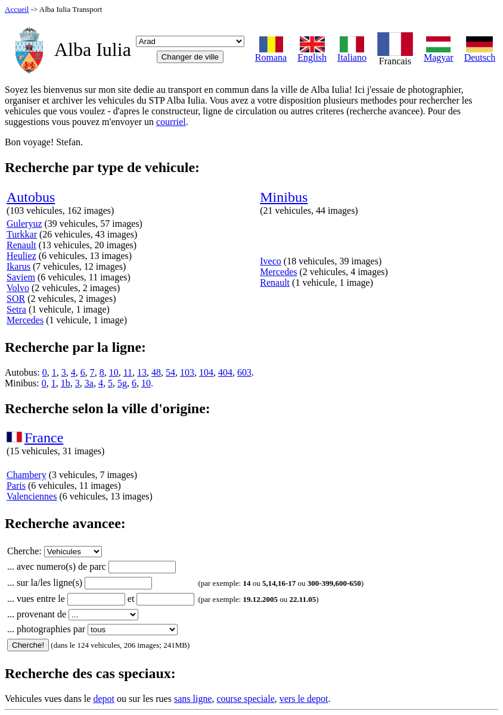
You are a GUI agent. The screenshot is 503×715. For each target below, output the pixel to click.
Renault (21, 245)
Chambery (26, 475)
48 (156, 372)
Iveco (270, 261)
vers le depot (304, 699)
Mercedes (25, 320)
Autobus (31, 197)
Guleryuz (24, 223)
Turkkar (22, 234)
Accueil (17, 9)
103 (187, 372)
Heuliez (21, 256)
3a (89, 383)
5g (122, 383)
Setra (16, 309)
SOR (16, 299)
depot (103, 699)
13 (142, 372)
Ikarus (18, 266)
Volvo (18, 288)
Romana (271, 53)
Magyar (439, 53)
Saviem (21, 277)
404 (225, 372)
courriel (171, 122)
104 (206, 372)
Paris (16, 485)
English (312, 53)
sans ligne (193, 699)
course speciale (245, 699)
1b (65, 383)
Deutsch (479, 53)
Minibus (284, 197)
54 (170, 372)
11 (127, 372)
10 (114, 372)
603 (244, 372)
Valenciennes (32, 496)
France (43, 437)
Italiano (352, 53)
